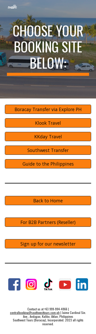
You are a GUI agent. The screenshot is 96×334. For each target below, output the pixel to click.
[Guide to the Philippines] (48, 163)
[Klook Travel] (48, 123)
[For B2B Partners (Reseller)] (48, 222)
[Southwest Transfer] (48, 150)
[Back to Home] (48, 200)
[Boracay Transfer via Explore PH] (48, 109)
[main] (48, 49)
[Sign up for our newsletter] (48, 243)
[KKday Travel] (48, 136)
